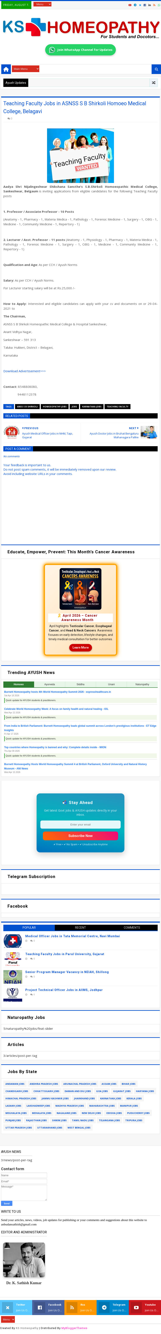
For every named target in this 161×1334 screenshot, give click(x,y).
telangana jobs (109, 1120)
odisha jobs (114, 1113)
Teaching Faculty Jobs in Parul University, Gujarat (64, 954)
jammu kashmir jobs (55, 1098)
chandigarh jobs (16, 1091)
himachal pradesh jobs (20, 1098)
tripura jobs (133, 1120)
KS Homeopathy (27, 1328)
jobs (74, 406)
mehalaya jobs (41, 1113)
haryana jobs (145, 1091)
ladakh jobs (13, 1105)
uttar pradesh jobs (18, 1127)
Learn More (81, 647)
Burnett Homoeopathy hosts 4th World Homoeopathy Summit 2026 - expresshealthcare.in (57, 691)
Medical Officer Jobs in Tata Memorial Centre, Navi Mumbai (72, 936)
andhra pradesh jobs (44, 1083)
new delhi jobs (91, 1113)
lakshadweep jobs (38, 1105)
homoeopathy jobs (54, 406)
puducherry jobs (138, 1113)
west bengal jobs (79, 1127)
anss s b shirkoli (27, 406)
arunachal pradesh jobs (79, 1083)
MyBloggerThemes (74, 1328)
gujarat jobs (122, 1091)
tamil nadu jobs (83, 1120)
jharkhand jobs (84, 1098)
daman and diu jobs (78, 1091)
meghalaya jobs (16, 1113)
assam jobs (109, 1083)
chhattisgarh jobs (46, 1091)
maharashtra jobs (102, 1105)
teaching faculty (117, 406)
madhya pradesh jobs (69, 1105)
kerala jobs (134, 1098)
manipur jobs (129, 1105)
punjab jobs (13, 1120)
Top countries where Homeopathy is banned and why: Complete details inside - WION (55, 747)
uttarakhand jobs (49, 1127)
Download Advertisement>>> (24, 371)
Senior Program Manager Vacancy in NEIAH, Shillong (67, 972)
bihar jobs (128, 1083)
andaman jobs (14, 1083)
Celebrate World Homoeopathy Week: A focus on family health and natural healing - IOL (56, 709)
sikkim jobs (59, 1120)
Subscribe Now (80, 836)
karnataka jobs (91, 406)
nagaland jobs (67, 1113)
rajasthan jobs (36, 1120)
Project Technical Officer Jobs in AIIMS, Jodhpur (64, 990)
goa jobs (102, 1091)
